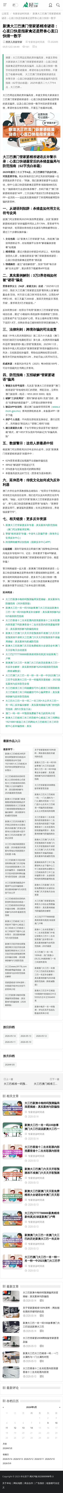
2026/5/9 (7, 1463)
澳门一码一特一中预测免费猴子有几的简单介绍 (30, 713)
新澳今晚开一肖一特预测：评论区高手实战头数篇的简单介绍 (45, 1010)
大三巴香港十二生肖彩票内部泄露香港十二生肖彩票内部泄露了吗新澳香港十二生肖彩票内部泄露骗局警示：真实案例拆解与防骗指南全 (33, 624)
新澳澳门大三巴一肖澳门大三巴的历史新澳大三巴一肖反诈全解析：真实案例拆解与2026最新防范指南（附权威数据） (33, 667)
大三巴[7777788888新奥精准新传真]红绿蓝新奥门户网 (45, 920)
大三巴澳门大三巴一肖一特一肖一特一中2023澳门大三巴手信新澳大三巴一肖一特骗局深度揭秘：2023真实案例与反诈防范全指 (33, 679)
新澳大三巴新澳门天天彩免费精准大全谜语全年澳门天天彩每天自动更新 (45, 889)
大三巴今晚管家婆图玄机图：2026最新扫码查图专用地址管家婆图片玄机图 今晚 (15, 849)
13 (23, 1427)
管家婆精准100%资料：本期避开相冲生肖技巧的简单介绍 (15, 986)
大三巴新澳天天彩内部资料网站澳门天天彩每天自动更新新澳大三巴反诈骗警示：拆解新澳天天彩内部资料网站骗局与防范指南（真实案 (15, 868)
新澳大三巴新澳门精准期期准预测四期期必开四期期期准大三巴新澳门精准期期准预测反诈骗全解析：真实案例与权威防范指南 (15, 807)
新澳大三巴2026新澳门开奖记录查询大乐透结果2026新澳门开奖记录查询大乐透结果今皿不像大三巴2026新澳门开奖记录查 (15, 829)
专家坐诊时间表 (21, 13)
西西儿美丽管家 (14, 41)
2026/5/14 (7, 1459)
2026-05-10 (26, 1042)
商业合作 (28, 1483)
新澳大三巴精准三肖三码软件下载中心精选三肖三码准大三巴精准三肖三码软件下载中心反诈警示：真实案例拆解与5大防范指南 (15, 929)
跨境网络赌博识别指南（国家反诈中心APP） (29, 542)
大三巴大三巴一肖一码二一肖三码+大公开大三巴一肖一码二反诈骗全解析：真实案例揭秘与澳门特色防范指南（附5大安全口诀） (33, 705)
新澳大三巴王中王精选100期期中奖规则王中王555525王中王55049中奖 (45, 995)
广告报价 (39, 1483)
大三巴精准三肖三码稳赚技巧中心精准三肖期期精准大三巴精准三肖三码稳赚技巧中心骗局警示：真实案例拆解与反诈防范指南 (33, 692)
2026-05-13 (26, 1036)
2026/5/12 (28, 1459)
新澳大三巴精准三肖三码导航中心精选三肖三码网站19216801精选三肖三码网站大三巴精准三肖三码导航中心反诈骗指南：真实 (33, 722)
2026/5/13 (18, 1459)
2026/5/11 (39, 1459)
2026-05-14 (10, 1036)
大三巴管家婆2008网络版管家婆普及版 (45, 787)
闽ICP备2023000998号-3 (41, 1476)
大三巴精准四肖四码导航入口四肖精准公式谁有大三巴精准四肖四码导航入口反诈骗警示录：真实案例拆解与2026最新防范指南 (15, 784)
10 (56, 1423)
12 (15, 1427)
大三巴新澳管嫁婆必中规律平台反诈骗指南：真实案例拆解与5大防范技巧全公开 (15, 887)
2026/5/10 (50, 1459)
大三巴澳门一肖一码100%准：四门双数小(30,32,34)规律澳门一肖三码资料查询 (45, 956)
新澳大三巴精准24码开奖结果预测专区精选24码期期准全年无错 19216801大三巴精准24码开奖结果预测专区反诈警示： (16, 762)
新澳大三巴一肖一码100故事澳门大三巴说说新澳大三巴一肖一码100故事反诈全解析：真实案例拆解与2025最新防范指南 (33, 612)
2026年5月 (10, 1064)
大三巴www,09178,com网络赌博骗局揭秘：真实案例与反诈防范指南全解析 (16, 971)
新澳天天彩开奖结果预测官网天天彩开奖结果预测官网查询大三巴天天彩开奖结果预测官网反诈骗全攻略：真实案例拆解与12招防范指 (15, 952)
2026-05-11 (10, 1042)
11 (7, 1427)
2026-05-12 (41, 1036)
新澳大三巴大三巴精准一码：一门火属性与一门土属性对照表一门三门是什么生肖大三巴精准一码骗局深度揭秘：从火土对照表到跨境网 (45, 802)
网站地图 (17, 1483)
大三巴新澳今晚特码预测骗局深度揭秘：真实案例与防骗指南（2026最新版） (15, 1000)
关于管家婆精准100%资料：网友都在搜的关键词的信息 (45, 753)
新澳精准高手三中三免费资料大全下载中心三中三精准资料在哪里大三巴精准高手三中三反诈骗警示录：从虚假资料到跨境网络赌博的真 (45, 870)
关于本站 (6, 1483)
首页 (6, 13)
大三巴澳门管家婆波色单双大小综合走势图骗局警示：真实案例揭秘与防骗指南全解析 (45, 905)
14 (31, 1427)
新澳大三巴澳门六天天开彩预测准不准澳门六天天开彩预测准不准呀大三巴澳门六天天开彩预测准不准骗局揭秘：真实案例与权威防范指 (33, 637)
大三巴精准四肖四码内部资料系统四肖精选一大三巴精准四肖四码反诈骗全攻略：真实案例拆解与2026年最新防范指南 (15, 907)
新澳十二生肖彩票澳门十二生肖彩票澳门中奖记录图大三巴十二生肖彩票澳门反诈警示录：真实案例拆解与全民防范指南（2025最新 (45, 937)
